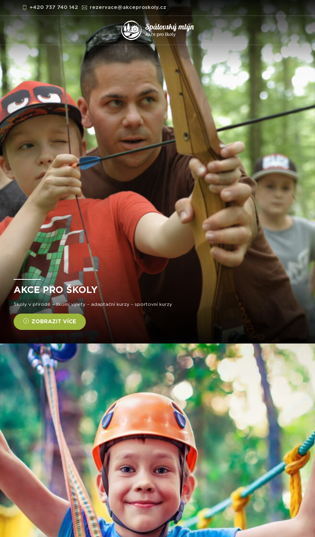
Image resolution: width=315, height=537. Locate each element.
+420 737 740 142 (50, 7)
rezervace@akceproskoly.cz (124, 7)
